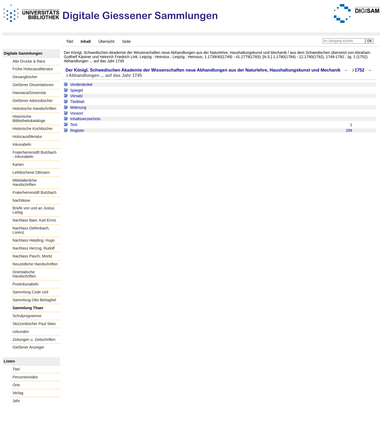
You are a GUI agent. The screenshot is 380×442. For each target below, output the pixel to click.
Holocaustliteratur (27, 136)
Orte (16, 385)
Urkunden (21, 332)
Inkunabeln (22, 144)
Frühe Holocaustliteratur (33, 69)
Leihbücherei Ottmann (31, 172)
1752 (359, 70)
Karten (18, 164)
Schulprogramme (27, 316)
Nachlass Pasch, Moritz (32, 256)
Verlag (18, 393)
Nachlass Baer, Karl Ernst (34, 220)
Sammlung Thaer (28, 308)
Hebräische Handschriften (34, 108)
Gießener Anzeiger (28, 347)
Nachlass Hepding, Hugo (34, 240)
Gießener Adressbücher (33, 100)
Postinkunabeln (26, 284)
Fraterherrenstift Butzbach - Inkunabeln (34, 154)
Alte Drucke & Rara (29, 61)
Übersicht (106, 41)
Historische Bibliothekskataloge (29, 118)
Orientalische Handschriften (24, 274)
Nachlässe (21, 200)
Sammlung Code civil (30, 292)
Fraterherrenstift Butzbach (34, 192)
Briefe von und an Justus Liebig (33, 210)
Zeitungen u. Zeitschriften (34, 339)
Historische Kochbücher (33, 128)
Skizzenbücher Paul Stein (34, 324)
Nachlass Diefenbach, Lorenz (31, 230)
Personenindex (25, 377)
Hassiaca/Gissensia (29, 93)
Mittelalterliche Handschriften (25, 182)
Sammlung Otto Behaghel (34, 300)
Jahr (16, 401)
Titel (69, 41)
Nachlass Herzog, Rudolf (34, 248)
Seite (126, 41)
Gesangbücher (25, 77)
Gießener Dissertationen (33, 85)
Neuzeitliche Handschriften (35, 264)
